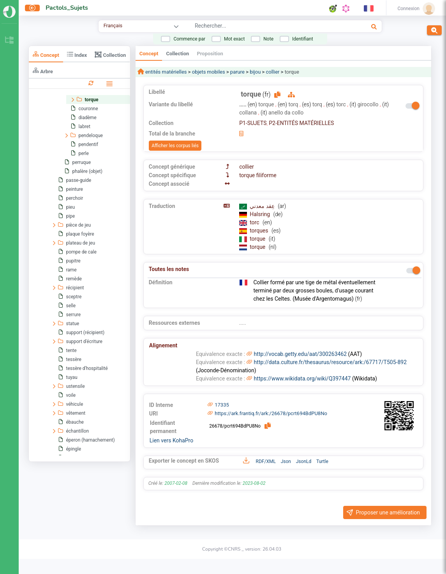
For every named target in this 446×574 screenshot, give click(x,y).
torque (258, 239)
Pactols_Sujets (67, 8)
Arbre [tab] (43, 70)
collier (272, 72)
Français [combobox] (113, 25)
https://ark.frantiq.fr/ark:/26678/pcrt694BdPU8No (271, 413)
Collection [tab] (110, 54)
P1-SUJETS (252, 123)
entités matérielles (165, 72)
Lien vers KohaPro (171, 440)
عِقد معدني (263, 206)
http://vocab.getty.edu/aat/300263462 (300, 354)
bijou (255, 72)
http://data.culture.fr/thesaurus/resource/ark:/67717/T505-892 (330, 362)
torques (260, 230)
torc (255, 222)
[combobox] (261, 27)
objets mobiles (208, 72)
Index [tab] (77, 54)
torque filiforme (257, 175)
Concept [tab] (46, 54)
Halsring (260, 214)
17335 (222, 405)
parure (237, 72)
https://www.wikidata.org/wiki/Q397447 (302, 378)
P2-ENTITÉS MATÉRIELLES (301, 123)
